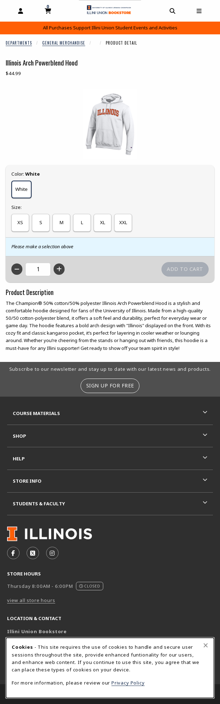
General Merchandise (63, 43)
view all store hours (31, 600)
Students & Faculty (39, 503)
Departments (19, 43)
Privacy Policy (128, 683)
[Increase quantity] (59, 269)
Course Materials (36, 413)
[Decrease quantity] (16, 269)
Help (19, 458)
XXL (123, 222)
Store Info (27, 481)
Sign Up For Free (110, 385)
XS (20, 222)
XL (102, 222)
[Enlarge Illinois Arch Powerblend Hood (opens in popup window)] (110, 124)
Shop (19, 436)
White (21, 189)
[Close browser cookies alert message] (205, 645)
